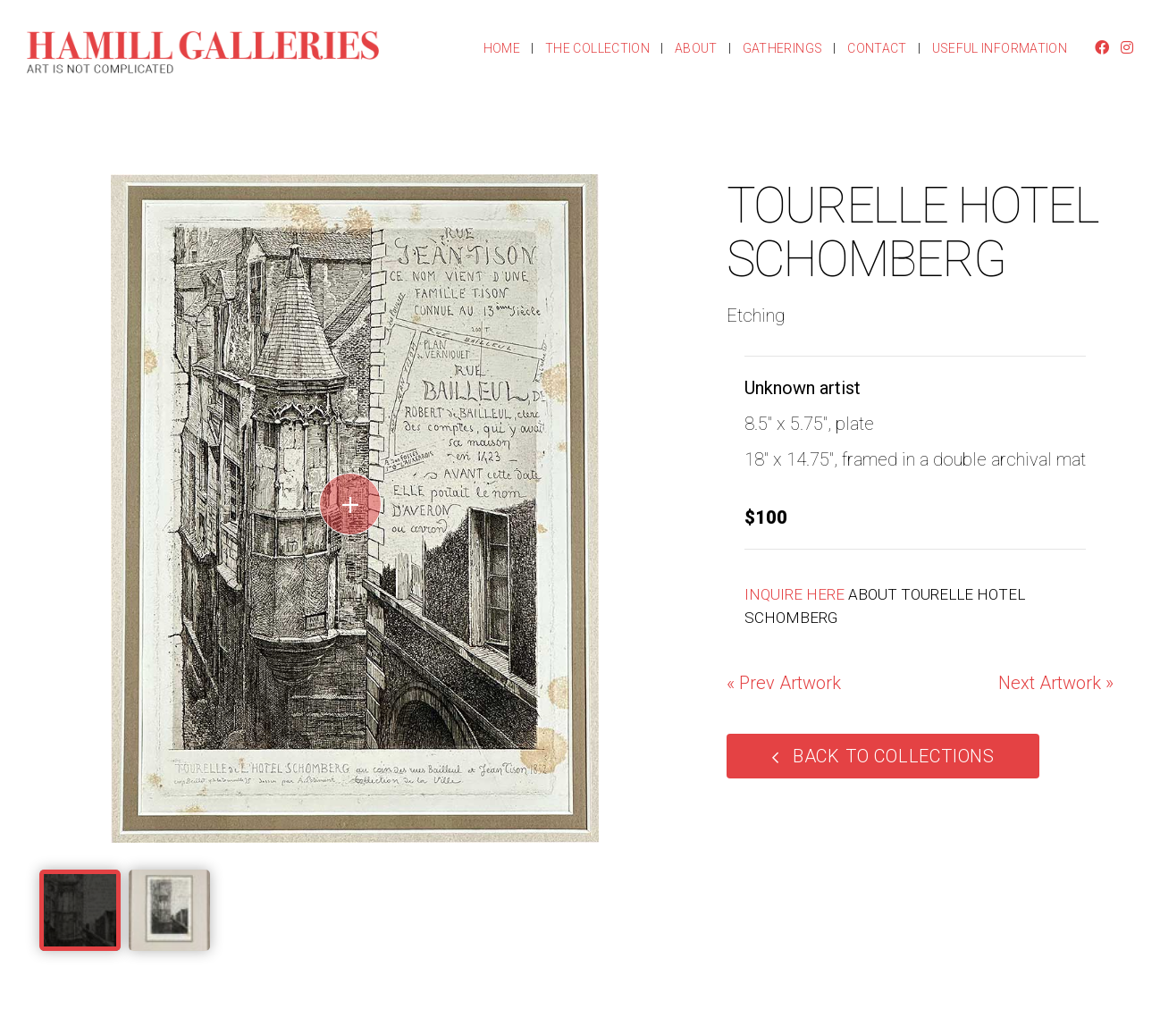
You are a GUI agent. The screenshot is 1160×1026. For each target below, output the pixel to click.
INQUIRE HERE (794, 594)
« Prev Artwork (784, 683)
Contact (876, 48)
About (696, 48)
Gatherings (783, 48)
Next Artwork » (1056, 683)
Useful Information (999, 48)
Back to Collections (894, 756)
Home (501, 48)
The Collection (597, 48)
